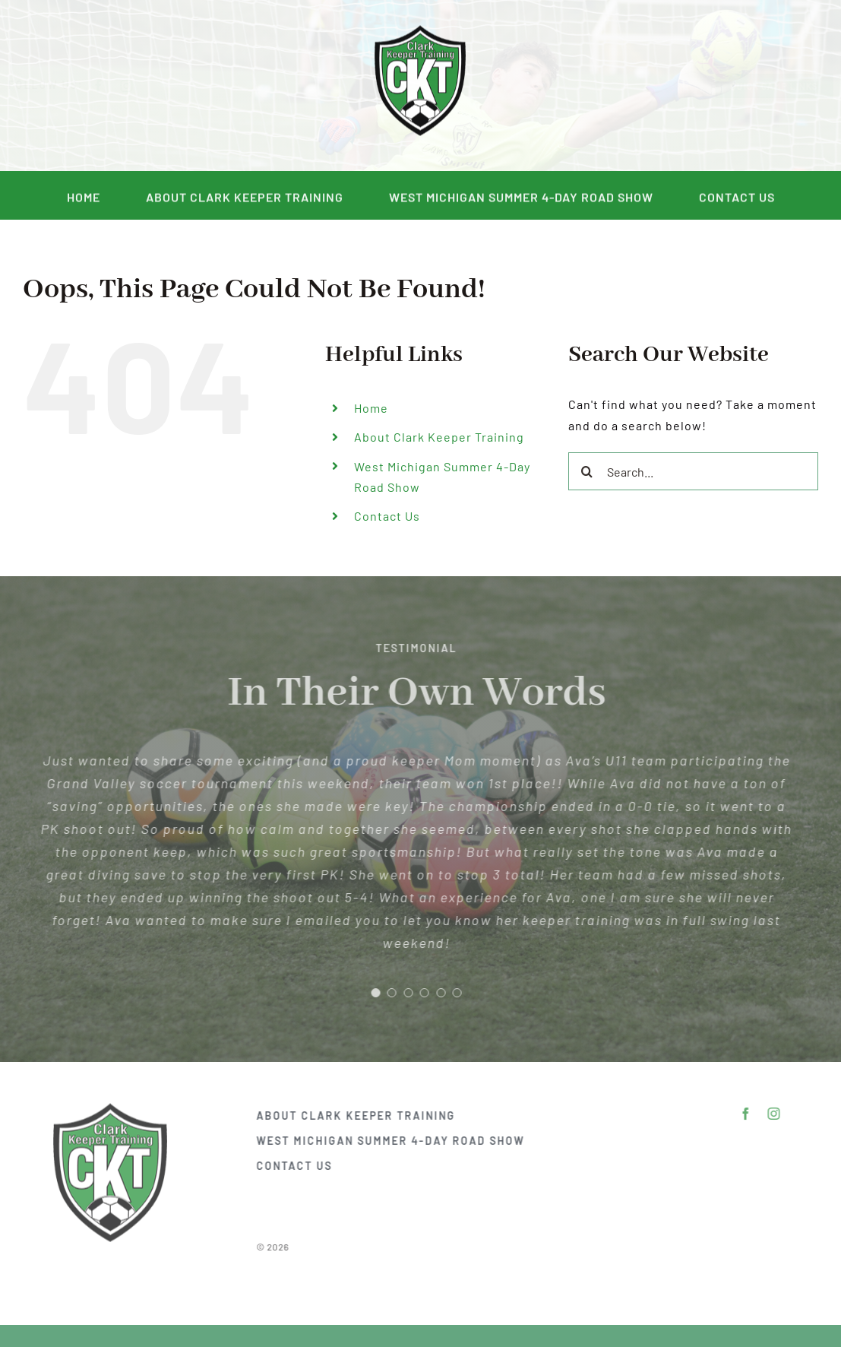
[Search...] (693, 471)
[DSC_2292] (420, 28)
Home (371, 408)
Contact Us (387, 516)
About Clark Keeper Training (439, 436)
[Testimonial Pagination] (370, 992)
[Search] (587, 471)
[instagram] (137, 86)
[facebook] (109, 86)
